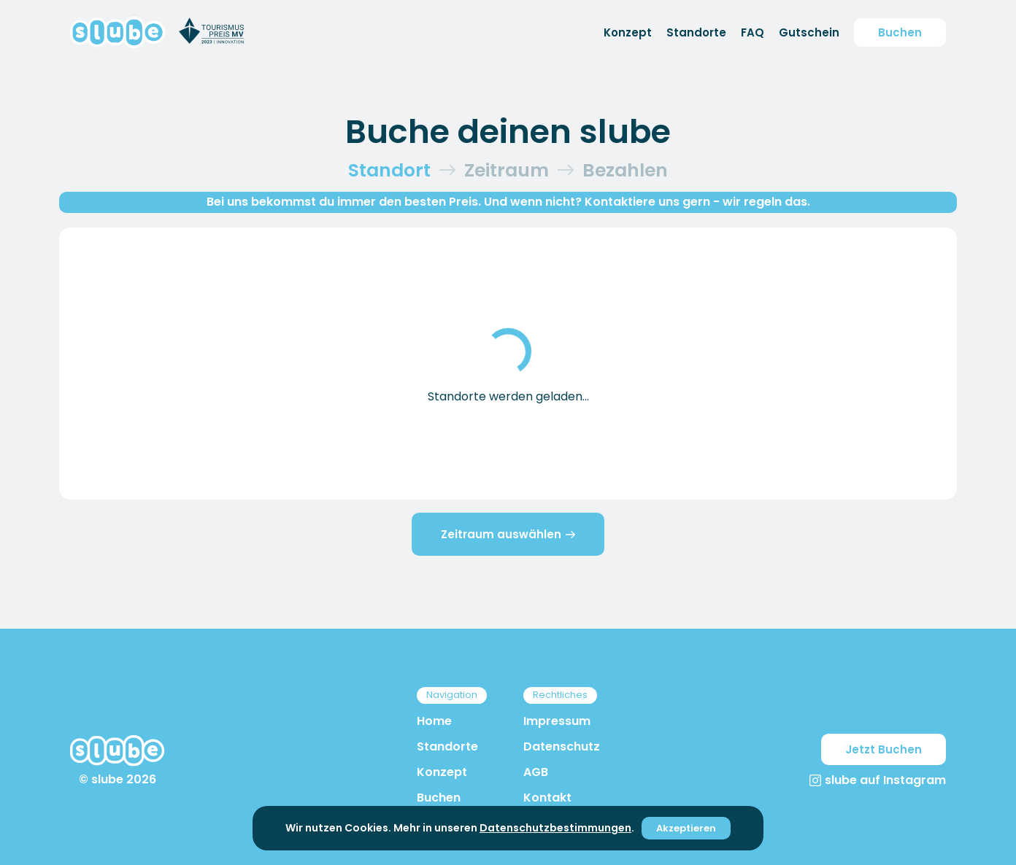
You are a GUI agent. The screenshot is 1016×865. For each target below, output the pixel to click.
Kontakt (547, 797)
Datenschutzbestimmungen (555, 828)
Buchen (900, 32)
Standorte (696, 32)
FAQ (752, 32)
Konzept (628, 32)
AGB (535, 772)
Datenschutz (561, 746)
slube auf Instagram (877, 780)
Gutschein (809, 32)
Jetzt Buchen (883, 749)
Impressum (556, 721)
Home (434, 721)
